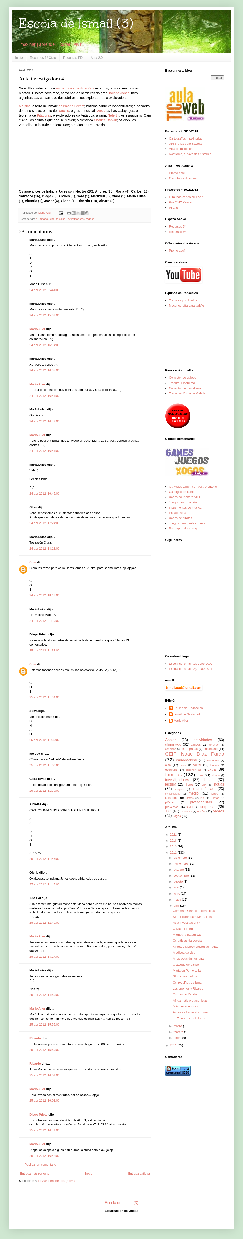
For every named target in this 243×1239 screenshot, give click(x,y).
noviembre (181, 863)
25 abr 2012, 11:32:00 (44, 650)
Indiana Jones (118, 93)
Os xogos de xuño (181, 492)
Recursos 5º (177, 226)
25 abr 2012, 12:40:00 (44, 922)
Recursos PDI (73, 57)
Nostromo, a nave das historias (190, 154)
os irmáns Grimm (71, 106)
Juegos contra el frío (183, 502)
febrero (179, 1032)
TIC (168, 811)
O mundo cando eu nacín (186, 197)
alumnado (42, 218)
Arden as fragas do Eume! (190, 1012)
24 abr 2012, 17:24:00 (44, 523)
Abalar (170, 740)
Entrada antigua (139, 1173)
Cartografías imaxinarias (185, 138)
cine (52, 218)
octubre (179, 869)
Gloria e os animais (186, 976)
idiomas (216, 775)
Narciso (63, 111)
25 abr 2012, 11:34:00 (44, 697)
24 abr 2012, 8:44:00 (43, 290)
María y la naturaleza (187, 934)
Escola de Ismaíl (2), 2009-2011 (190, 669)
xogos (177, 816)
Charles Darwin (105, 120)
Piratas (173, 207)
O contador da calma (183, 178)
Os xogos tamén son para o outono (193, 486)
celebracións (186, 760)
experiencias (193, 769)
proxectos (171, 807)
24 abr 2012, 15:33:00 (44, 315)
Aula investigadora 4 (187, 922)
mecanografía (172, 793)
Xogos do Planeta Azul (184, 497)
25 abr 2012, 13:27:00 (44, 956)
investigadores (76, 218)
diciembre (181, 857)
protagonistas (201, 802)
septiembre (182, 875)
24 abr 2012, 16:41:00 (44, 395)
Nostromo (171, 797)
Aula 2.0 (97, 57)
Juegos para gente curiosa (187, 523)
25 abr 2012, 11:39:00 (44, 790)
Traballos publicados (183, 300)
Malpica (24, 106)
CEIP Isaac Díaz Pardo (194, 754)
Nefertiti (113, 115)
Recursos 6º (177, 231)
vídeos (90, 218)
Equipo (214, 764)
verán (201, 811)
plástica (170, 802)
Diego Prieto (38, 1114)
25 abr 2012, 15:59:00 (44, 1050)
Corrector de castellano (185, 388)
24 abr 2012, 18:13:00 (44, 548)
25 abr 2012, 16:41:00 (44, 1130)
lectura (170, 784)
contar (197, 765)
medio (193, 793)
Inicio (19, 57)
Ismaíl (209, 780)
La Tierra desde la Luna (189, 1018)
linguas (218, 784)
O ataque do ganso (186, 964)
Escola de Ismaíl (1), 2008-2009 (190, 663)
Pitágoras (44, 115)
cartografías (189, 749)
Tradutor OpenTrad (182, 383)
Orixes (190, 797)
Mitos (214, 793)
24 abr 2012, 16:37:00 (44, 370)
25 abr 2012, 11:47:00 (44, 884)
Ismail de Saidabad (187, 714)
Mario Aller (37, 329)
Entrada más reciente (34, 1173)
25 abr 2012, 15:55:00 (44, 1024)
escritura (171, 769)
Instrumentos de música (185, 507)
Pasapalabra (177, 513)
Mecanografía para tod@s (187, 305)
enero (178, 1038)
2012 (174, 852)
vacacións (186, 811)
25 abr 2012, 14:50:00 (44, 995)
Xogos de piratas (180, 518)
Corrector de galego (182, 377)
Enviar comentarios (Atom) (56, 1181)
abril (177, 905)
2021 (174, 834)
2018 (174, 840)
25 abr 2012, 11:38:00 (44, 765)
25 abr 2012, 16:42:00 (44, 1156)
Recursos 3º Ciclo (43, 57)
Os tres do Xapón (185, 994)
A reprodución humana (188, 958)
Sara (32, 562)
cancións (170, 748)
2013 (174, 846)
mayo (178, 899)
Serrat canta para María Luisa (193, 916)
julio (177, 887)
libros (189, 784)
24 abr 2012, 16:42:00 (44, 421)
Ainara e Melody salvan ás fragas (195, 946)
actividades (202, 740)
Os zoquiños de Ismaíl (188, 982)
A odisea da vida (184, 952)
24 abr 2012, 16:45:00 (44, 493)
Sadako (190, 806)
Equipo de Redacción (188, 708)
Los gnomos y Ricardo (188, 988)
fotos (200, 775)
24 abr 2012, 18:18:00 (44, 595)
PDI (202, 798)
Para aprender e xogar (184, 528)
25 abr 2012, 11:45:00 (44, 859)
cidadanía (213, 760)
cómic (183, 765)
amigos (196, 744)
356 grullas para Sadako (185, 143)
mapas (179, 789)
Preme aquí (177, 173)
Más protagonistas (185, 1006)
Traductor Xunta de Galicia (187, 393)
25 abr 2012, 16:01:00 (44, 1075)
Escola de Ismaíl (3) (76, 23)
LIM (204, 784)
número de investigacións (75, 88)
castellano (211, 749)
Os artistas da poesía (187, 940)
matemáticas (203, 789)
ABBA (100, 111)
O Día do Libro (183, 928)
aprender (214, 744)
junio (177, 893)
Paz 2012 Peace (180, 202)
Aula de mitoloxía (181, 149)
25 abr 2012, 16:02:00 (44, 1100)
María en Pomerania (187, 970)
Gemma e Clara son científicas (194, 911)
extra (212, 769)
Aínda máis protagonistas (190, 1000)
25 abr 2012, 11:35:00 (44, 740)
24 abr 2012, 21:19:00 (44, 620)
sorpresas (208, 807)
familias (60, 218)
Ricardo (35, 1038)
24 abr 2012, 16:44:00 (44, 450)
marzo (178, 1026)
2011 (174, 1045)
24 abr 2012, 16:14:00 (44, 345)
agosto (179, 881)
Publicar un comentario (40, 1164)
